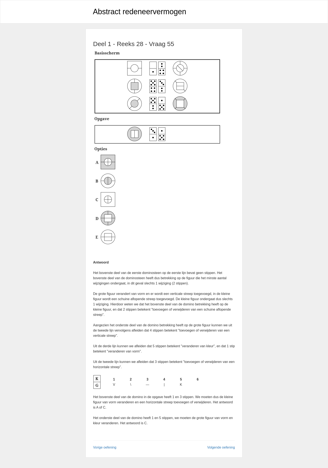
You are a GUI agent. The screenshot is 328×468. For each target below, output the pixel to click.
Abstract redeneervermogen (139, 11)
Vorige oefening (104, 447)
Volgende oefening (221, 447)
